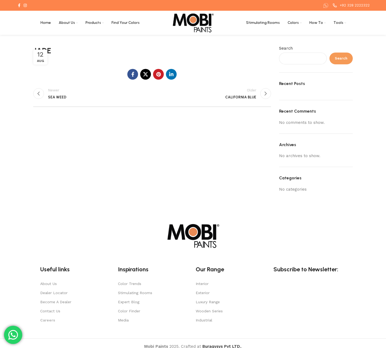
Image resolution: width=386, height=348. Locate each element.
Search (286, 48)
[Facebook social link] (19, 5)
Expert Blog (128, 302)
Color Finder (129, 311)
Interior (202, 284)
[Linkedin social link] (171, 74)
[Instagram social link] (25, 5)
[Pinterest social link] (158, 74)
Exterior (203, 293)
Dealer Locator (54, 293)
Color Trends (129, 284)
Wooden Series (209, 311)
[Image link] (193, 235)
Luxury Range (208, 302)
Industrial (204, 320)
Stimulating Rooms (135, 293)
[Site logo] (193, 22)
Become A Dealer (55, 302)
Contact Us (50, 311)
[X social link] (145, 74)
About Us (48, 284)
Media (123, 320)
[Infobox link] (326, 5)
